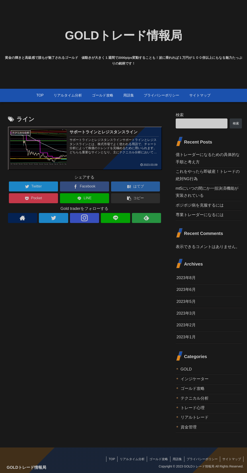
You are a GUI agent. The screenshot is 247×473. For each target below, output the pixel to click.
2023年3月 (186, 313)
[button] (135, 198)
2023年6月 (186, 289)
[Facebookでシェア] (84, 186)
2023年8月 (186, 278)
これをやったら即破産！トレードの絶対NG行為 (208, 175)
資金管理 (189, 427)
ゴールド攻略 (193, 388)
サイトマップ (231, 459)
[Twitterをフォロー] (53, 218)
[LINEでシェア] (84, 198)
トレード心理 (193, 408)
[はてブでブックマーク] (135, 186)
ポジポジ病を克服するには (200, 205)
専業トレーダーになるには (200, 215)
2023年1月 (186, 337)
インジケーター (195, 379)
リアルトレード (195, 417)
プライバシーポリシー (202, 459)
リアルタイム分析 (132, 459)
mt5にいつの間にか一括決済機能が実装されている (207, 192)
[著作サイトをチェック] (22, 218)
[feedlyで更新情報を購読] (146, 218)
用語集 (177, 459)
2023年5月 (186, 301)
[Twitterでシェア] (33, 186)
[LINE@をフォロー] (115, 218)
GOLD (186, 369)
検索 (180, 115)
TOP (112, 459)
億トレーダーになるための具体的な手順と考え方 (208, 158)
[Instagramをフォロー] (84, 218)
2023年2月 (186, 325)
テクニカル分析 (195, 398)
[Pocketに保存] (33, 198)
